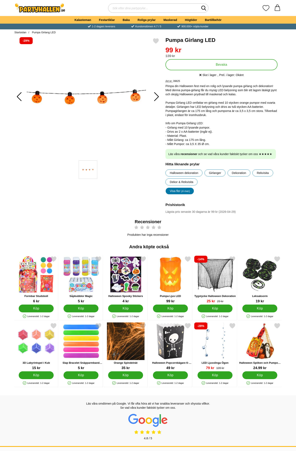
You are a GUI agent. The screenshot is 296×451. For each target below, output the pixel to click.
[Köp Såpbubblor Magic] (81, 308)
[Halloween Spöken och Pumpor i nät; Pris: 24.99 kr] (260, 346)
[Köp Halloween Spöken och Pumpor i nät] (259, 375)
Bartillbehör (213, 20)
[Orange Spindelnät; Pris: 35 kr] (126, 346)
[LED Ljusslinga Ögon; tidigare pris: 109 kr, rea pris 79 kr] (215, 346)
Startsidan (20, 32)
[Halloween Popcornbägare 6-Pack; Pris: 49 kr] (170, 346)
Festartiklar (107, 20)
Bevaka (221, 64)
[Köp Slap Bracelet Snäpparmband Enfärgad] (81, 375)
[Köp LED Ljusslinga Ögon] (215, 375)
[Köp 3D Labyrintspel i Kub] (36, 375)
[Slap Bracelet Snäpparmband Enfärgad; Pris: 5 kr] (81, 346)
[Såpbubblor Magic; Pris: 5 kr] (81, 280)
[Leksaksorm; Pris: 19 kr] (260, 280)
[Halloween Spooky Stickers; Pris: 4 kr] (126, 280)
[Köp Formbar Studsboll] (36, 308)
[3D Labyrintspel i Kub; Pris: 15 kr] (36, 346)
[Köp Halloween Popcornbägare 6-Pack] (170, 375)
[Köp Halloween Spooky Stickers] (125, 308)
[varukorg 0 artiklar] (277, 8)
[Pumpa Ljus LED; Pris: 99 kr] (170, 280)
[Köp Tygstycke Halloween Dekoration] (215, 308)
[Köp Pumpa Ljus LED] (170, 308)
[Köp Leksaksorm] (259, 308)
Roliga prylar (147, 20)
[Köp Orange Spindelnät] (125, 375)
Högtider (191, 20)
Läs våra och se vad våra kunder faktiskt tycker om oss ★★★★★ (220, 154)
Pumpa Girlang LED (43, 32)
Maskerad (170, 20)
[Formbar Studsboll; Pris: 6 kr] (36, 280)
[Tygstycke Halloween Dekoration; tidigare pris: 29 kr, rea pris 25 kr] (215, 280)
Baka (126, 20)
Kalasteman (82, 20)
